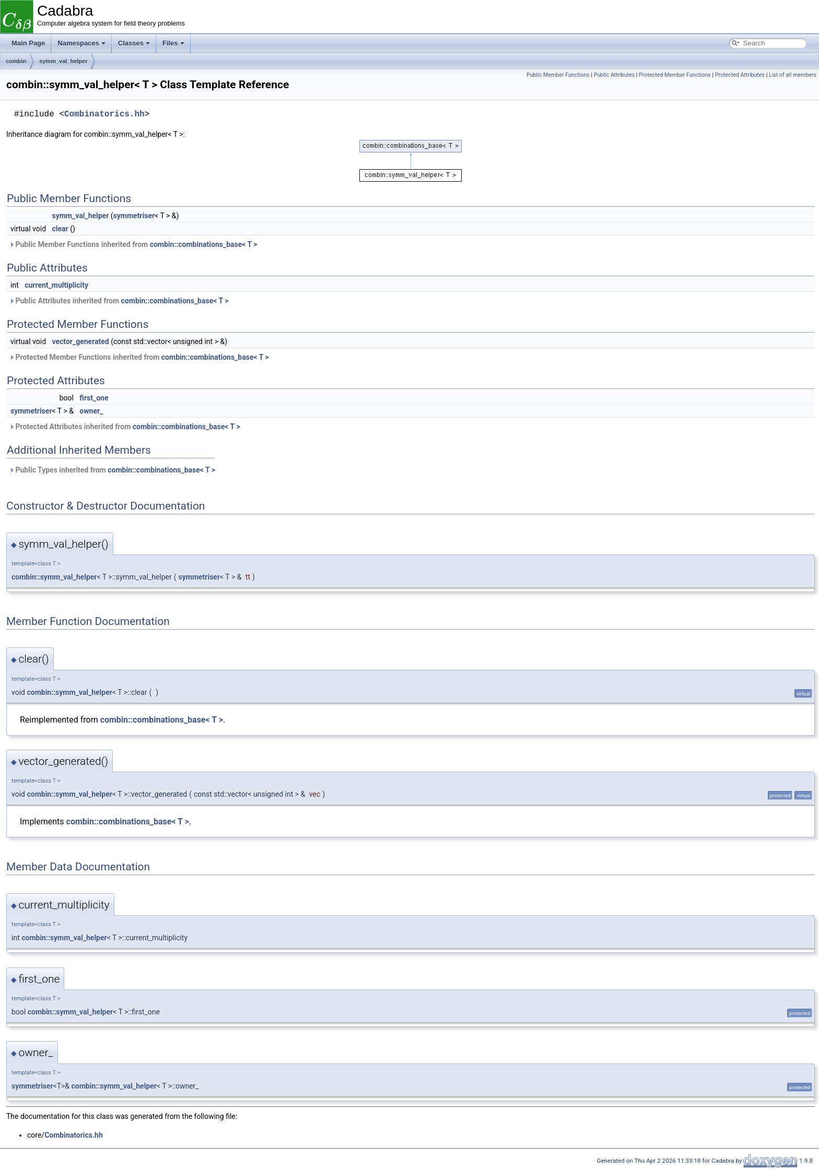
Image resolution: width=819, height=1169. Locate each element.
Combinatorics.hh (104, 114)
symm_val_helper (63, 61)
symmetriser (134, 215)
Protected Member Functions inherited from (139, 357)
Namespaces (81, 43)
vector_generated (80, 341)
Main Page (28, 43)
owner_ (91, 411)
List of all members (792, 75)
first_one (93, 398)
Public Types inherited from (112, 470)
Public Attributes (614, 75)
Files (173, 43)
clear (60, 229)
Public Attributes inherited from (118, 301)
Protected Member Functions (675, 75)
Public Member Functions (558, 75)
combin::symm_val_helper (54, 577)
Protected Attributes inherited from (124, 426)
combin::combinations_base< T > (204, 244)
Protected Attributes (740, 75)
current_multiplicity (56, 285)
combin (16, 61)
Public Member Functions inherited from (133, 244)
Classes (134, 43)
